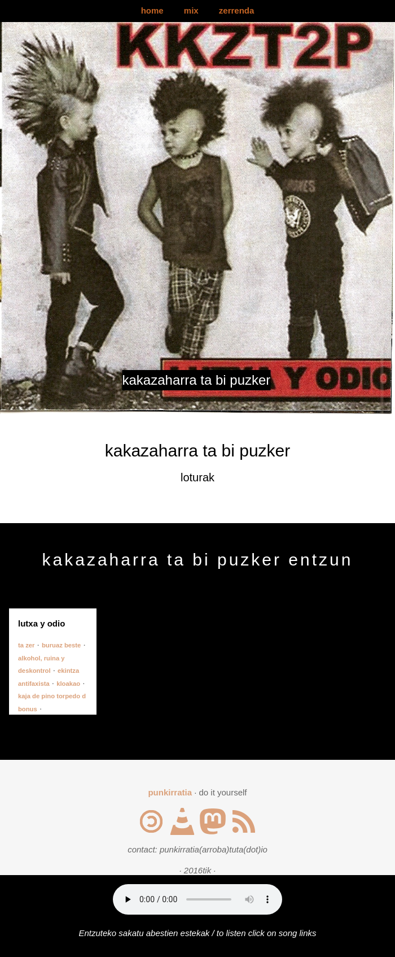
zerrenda (236, 10)
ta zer (26, 645)
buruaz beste (61, 645)
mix (191, 10)
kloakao (68, 683)
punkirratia (170, 792)
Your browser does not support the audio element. (197, 899)
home (152, 10)
